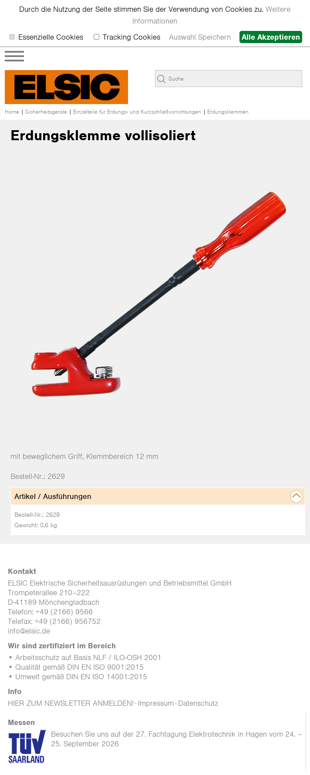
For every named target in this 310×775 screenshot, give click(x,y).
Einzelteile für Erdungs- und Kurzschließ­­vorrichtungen (137, 111)
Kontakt (22, 571)
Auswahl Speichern (200, 37)
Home (12, 111)
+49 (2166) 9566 (64, 612)
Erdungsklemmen (228, 111)
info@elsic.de (29, 631)
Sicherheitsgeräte (46, 111)
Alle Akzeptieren (271, 37)
